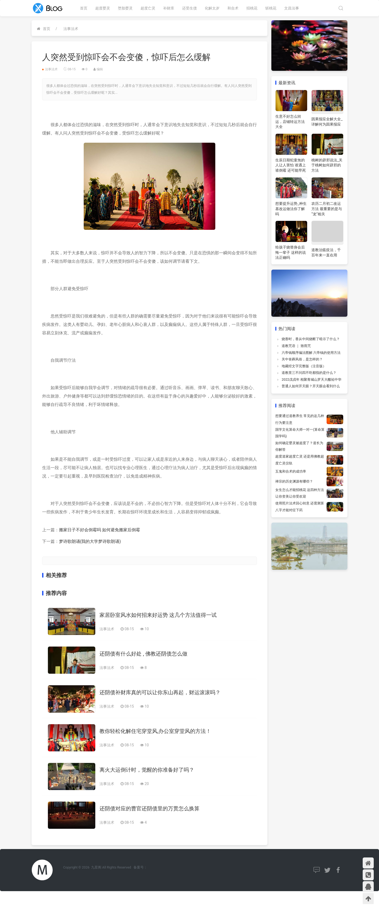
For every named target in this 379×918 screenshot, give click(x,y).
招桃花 (251, 8)
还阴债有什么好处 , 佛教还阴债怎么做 (143, 654)
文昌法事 (291, 8)
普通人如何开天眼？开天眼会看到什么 (311, 386)
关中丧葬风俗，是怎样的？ (302, 359)
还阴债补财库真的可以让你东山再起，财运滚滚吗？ (160, 692)
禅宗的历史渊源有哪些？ (294, 481)
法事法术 (70, 29)
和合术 (232, 8)
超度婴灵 (102, 8)
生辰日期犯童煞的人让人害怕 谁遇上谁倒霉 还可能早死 (290, 165)
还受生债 (189, 8)
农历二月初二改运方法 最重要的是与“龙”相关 (326, 208)
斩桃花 (270, 8)
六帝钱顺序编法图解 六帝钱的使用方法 (311, 353)
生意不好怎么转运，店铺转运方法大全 (290, 121)
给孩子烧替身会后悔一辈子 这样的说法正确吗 (290, 252)
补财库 (168, 8)
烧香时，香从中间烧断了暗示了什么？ (311, 339)
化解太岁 (212, 8)
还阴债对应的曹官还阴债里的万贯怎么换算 (149, 808)
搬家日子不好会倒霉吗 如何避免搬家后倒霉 (99, 529)
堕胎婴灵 (125, 8)
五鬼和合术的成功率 (290, 471)
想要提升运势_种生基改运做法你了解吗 (290, 208)
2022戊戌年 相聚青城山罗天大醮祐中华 (311, 379)
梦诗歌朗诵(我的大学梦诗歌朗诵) (90, 541)
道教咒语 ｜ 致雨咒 (296, 346)
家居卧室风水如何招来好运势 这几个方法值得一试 (158, 615)
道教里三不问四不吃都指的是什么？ (309, 373)
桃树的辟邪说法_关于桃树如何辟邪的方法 (326, 165)
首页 (83, 8)
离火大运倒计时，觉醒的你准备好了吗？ (146, 770)
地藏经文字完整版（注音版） (304, 366)
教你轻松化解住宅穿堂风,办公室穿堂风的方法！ (155, 731)
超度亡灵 (148, 8)
